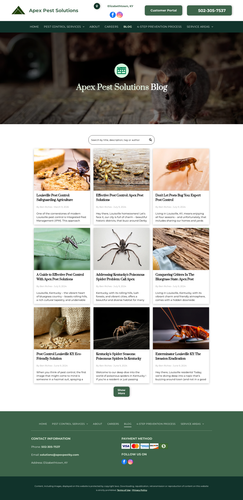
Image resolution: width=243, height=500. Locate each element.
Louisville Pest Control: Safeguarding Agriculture (54, 197)
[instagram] (120, 15)
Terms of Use (124, 490)
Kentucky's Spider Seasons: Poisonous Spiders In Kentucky (118, 356)
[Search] (121, 140)
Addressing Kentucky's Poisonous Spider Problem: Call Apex (120, 277)
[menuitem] (34, 26)
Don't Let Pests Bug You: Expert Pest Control (178, 197)
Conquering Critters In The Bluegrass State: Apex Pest (174, 277)
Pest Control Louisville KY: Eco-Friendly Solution (59, 356)
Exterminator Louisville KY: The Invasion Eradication (178, 356)
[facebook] (113, 15)
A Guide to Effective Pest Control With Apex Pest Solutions (60, 277)
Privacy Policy (139, 490)
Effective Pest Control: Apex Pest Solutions (119, 197)
